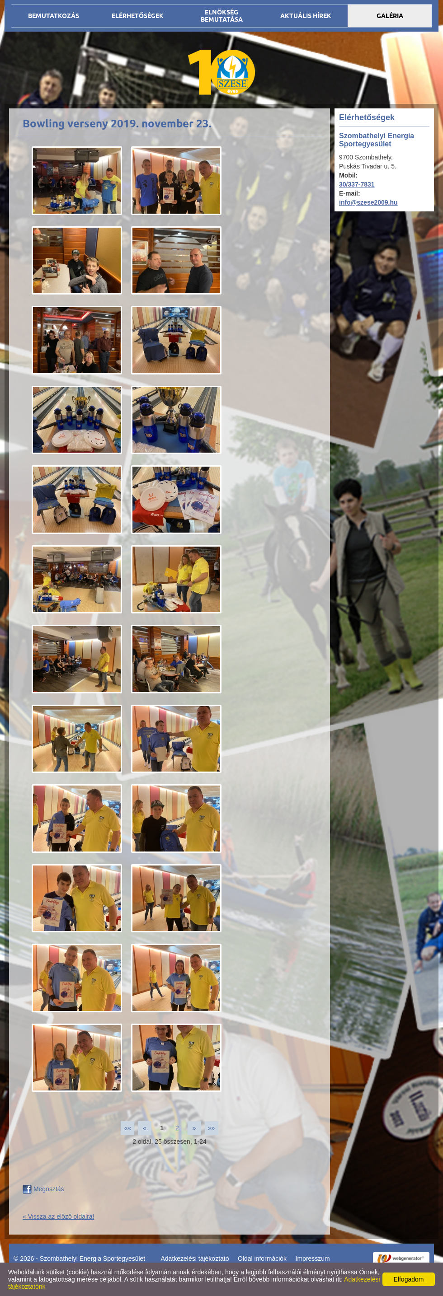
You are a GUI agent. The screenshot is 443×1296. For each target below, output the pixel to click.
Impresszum (313, 1258)
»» (211, 1128)
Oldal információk (262, 1258)
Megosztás (43, 1189)
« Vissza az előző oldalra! (58, 1216)
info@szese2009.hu (368, 202)
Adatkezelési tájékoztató (195, 1258)
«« (128, 1128)
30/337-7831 (357, 184)
